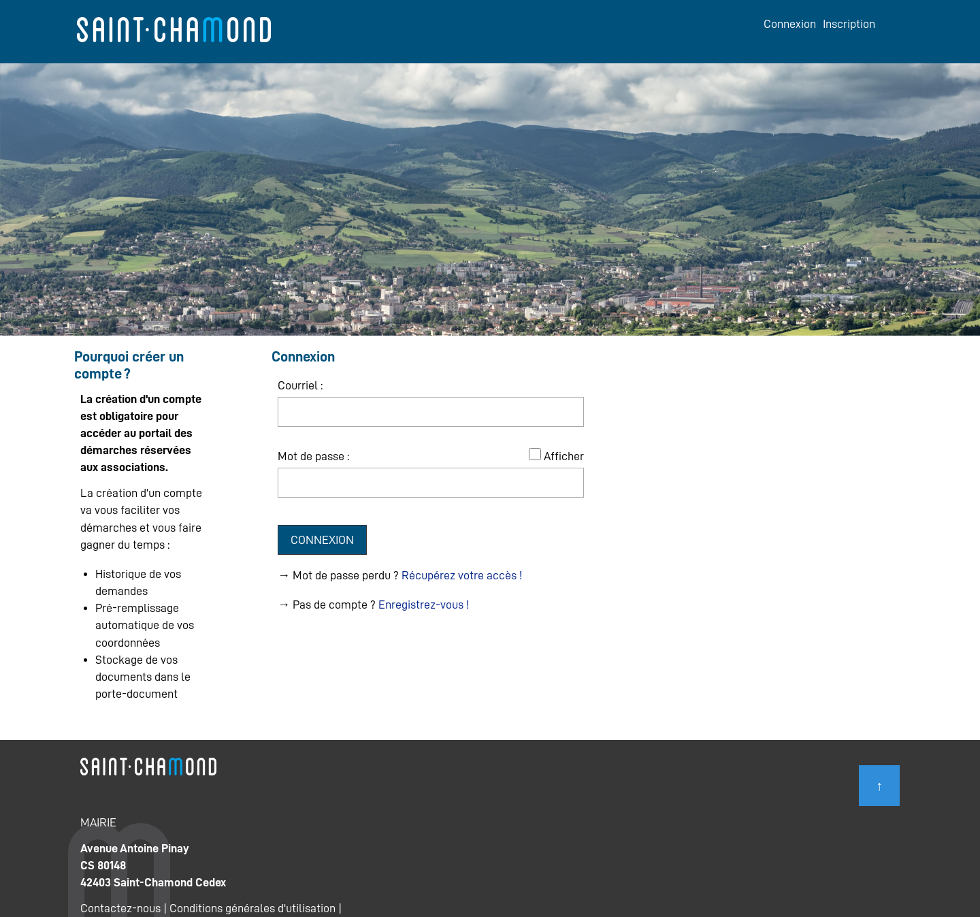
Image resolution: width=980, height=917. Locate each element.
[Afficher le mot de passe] (535, 454)
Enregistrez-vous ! (423, 604)
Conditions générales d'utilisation (252, 908)
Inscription (849, 24)
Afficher (564, 456)
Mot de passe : (313, 456)
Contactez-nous (120, 908)
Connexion (790, 24)
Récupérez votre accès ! (462, 575)
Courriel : (300, 385)
